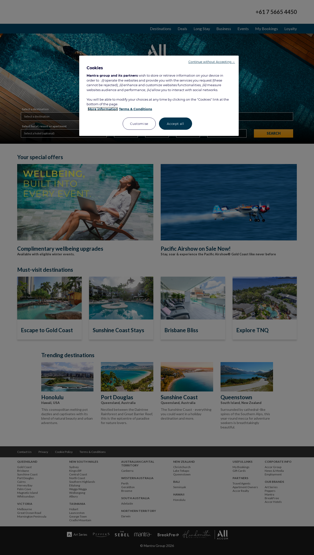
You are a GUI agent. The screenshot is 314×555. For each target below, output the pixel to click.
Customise (139, 124)
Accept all (175, 124)
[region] (159, 96)
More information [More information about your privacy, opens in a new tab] (103, 109)
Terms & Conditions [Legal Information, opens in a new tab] (135, 109)
